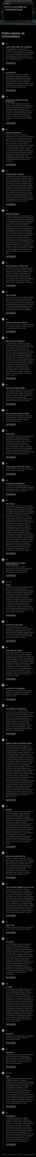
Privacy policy (12, 1154)
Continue (29, 21)
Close (31, 3)
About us (4, 1154)
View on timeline (11, 63)
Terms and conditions (29, 1154)
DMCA (19, 1154)
